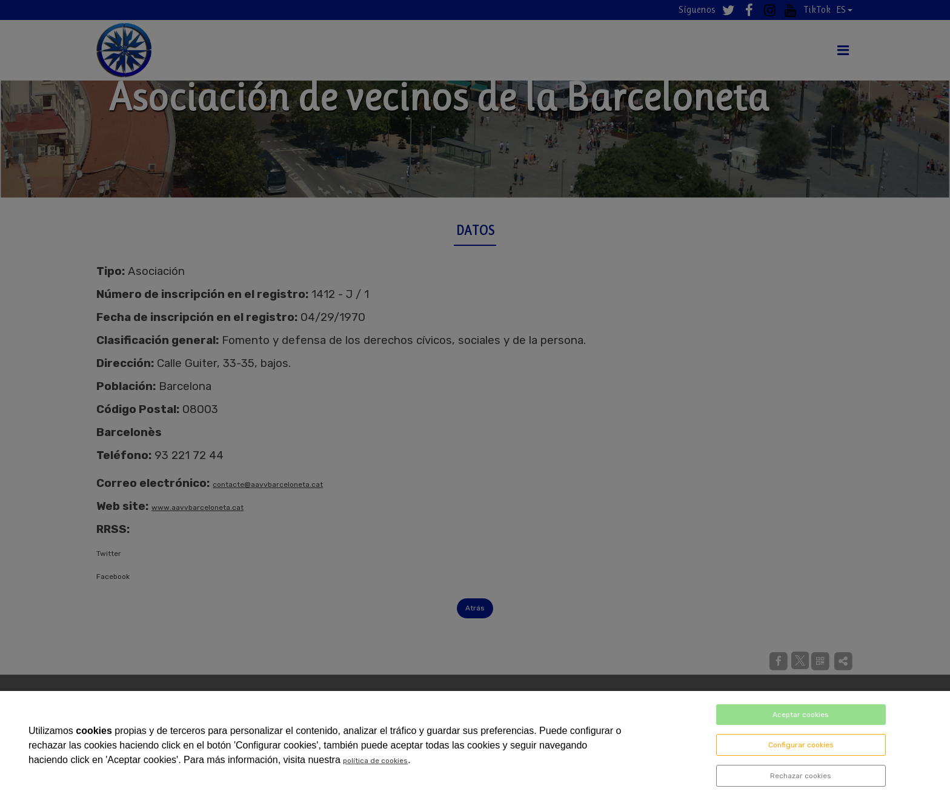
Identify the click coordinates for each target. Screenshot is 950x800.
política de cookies (375, 760)
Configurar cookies (801, 745)
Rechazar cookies (800, 776)
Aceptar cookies (800, 714)
